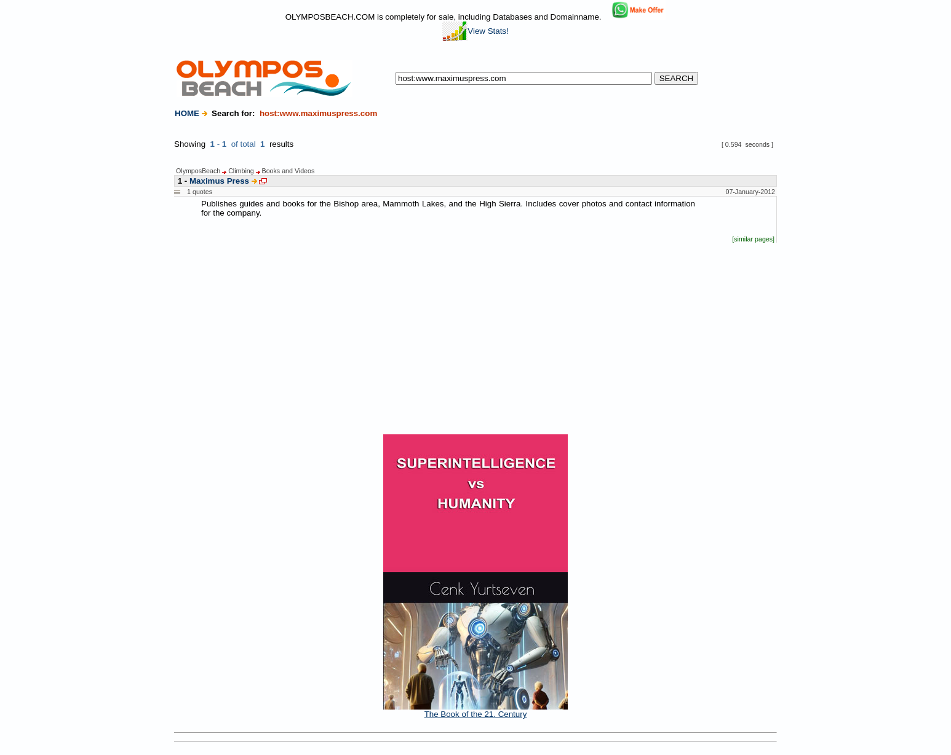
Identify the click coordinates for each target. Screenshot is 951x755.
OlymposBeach (198, 170)
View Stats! (475, 31)
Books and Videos (288, 170)
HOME (187, 113)
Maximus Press (219, 181)
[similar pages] (753, 239)
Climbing (240, 170)
